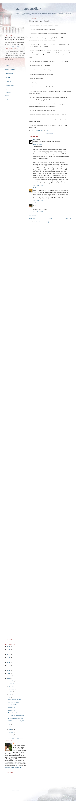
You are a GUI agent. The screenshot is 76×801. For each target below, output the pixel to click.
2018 (8, 649)
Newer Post (32, 218)
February (11, 732)
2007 (8, 678)
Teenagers (7, 77)
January (11, 734)
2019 (8, 646)
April (10, 726)
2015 (8, 657)
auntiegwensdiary (29, 8)
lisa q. (35, 139)
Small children (9, 73)
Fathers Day (11, 710)
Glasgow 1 (8, 92)
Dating (7, 65)
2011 (8, 668)
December (11, 681)
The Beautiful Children (14, 704)
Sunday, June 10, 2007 (38, 185)
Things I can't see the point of (16, 715)
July (10, 694)
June (10, 697)
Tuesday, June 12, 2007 (38, 211)
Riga (6, 89)
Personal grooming (10, 69)
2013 (8, 662)
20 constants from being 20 (15, 718)
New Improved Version (14, 699)
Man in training (12, 712)
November (12, 683)
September (12, 689)
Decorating (8, 81)
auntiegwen (36, 203)
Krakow (7, 95)
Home (50, 218)
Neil (34, 188)
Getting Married (9, 85)
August (11, 691)
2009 (8, 673)
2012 (8, 665)
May (10, 724)
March (10, 729)
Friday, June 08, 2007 (37, 144)
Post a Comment (32, 215)
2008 (8, 676)
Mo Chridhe (11, 707)
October (11, 686)
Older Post (68, 218)
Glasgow (7, 99)
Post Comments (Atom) (42, 222)
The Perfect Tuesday (13, 702)
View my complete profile (13, 767)
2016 (8, 654)
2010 (8, 670)
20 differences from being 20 (16, 721)
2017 (8, 652)
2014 (8, 660)
